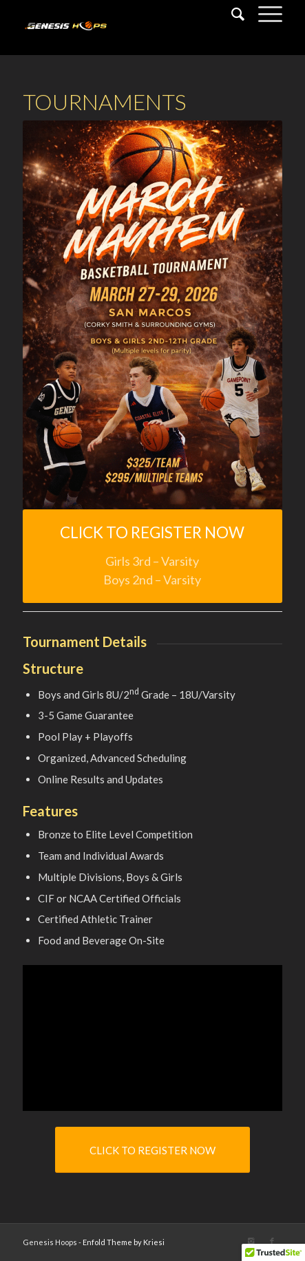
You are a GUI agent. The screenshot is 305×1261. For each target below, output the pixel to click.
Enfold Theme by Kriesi (124, 1242)
